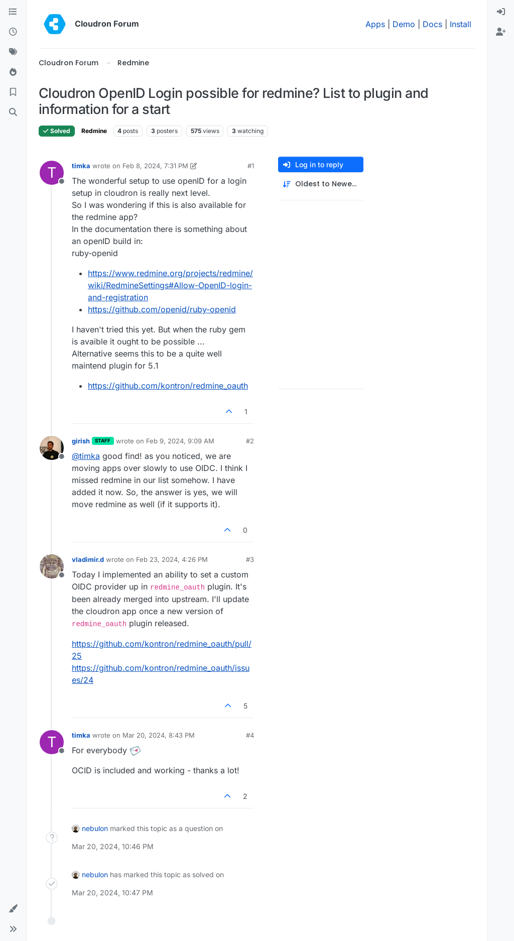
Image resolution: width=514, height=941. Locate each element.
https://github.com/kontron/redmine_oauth (168, 386)
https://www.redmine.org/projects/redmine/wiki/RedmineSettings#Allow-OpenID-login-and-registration (170, 285)
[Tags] (13, 52)
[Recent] (13, 32)
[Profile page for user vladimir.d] (52, 566)
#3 (250, 559)
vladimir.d (88, 559)
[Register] (501, 32)
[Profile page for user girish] (52, 448)
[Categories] (13, 12)
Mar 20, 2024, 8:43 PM (158, 735)
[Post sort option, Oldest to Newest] (320, 184)
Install (460, 24)
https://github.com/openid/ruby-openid (162, 309)
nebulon (95, 828)
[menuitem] (501, 12)
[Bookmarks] (13, 92)
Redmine (94, 131)
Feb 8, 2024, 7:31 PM (155, 166)
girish (81, 441)
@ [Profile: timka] (86, 456)
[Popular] (13, 72)
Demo (404, 24)
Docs (432, 24)
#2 (250, 441)
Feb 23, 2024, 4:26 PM (172, 559)
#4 (250, 735)
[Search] (13, 112)
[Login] (501, 12)
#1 (250, 166)
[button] (13, 909)
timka (81, 166)
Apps (375, 24)
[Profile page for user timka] (52, 173)
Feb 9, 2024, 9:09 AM (180, 441)
